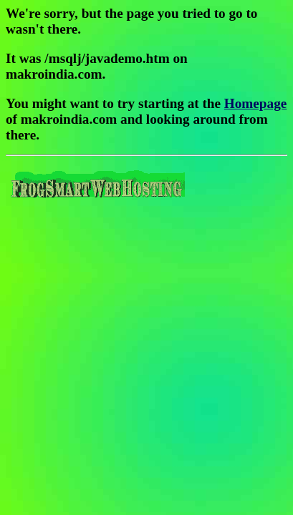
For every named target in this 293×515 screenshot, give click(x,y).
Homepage (255, 103)
